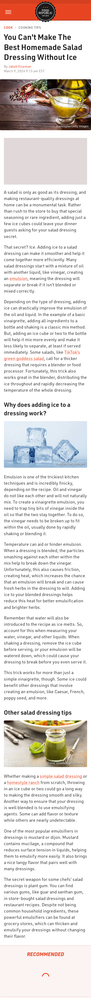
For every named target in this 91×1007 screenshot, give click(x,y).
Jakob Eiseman (19, 66)
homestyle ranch (23, 782)
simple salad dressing (61, 776)
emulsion (18, 278)
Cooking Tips (29, 27)
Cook (8, 27)
